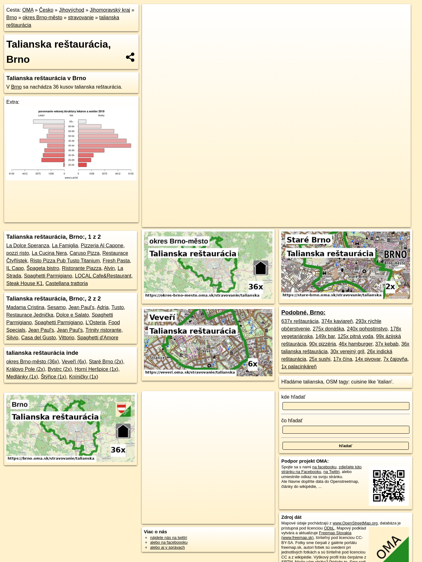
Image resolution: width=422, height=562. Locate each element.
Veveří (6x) (74, 361)
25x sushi (319, 359)
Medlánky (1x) (22, 376)
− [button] (153, 24)
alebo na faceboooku (169, 542)
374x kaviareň (337, 321)
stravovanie (81, 17)
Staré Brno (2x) (106, 361)
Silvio (12, 337)
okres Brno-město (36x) (32, 361)
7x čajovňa (395, 359)
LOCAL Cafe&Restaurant (103, 275)
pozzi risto (17, 253)
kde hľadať (293, 397)
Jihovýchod (71, 10)
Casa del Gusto (38, 337)
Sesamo (56, 307)
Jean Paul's (81, 307)
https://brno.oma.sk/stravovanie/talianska (375, 222)
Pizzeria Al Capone (102, 245)
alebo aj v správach (167, 547)
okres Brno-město (42, 17)
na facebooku (324, 467)
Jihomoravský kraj (110, 10)
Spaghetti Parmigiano (48, 275)
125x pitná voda (355, 336)
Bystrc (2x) (60, 369)
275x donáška (328, 328)
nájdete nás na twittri (168, 537)
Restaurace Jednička (29, 315)
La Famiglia (65, 245)
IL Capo (15, 268)
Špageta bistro (42, 268)
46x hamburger (356, 344)
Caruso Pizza (85, 253)
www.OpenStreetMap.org (355, 523)
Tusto (117, 307)
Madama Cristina (25, 307)
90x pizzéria (322, 344)
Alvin (109, 268)
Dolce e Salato (72, 315)
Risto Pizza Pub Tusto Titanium (65, 260)
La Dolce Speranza (27, 245)
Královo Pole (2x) (25, 369)
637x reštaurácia (299, 321)
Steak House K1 (24, 283)
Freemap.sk (321, 222)
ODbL (329, 528)
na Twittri (331, 471)
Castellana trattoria (67, 283)
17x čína (342, 359)
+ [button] (153, 15)
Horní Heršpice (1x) (96, 369)
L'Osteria (96, 322)
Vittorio (66, 337)
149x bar (325, 336)
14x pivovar (367, 359)
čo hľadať (292, 420)
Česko (46, 10)
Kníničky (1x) (83, 376)
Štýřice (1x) (53, 376)
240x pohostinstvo (367, 328)
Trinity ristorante (103, 330)
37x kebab (386, 344)
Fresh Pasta (116, 260)
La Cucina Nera (49, 253)
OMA (28, 10)
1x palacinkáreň (298, 366)
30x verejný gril (347, 351)
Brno (11, 17)
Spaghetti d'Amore (97, 337)
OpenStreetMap (289, 222)
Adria (103, 307)
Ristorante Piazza (81, 268)
